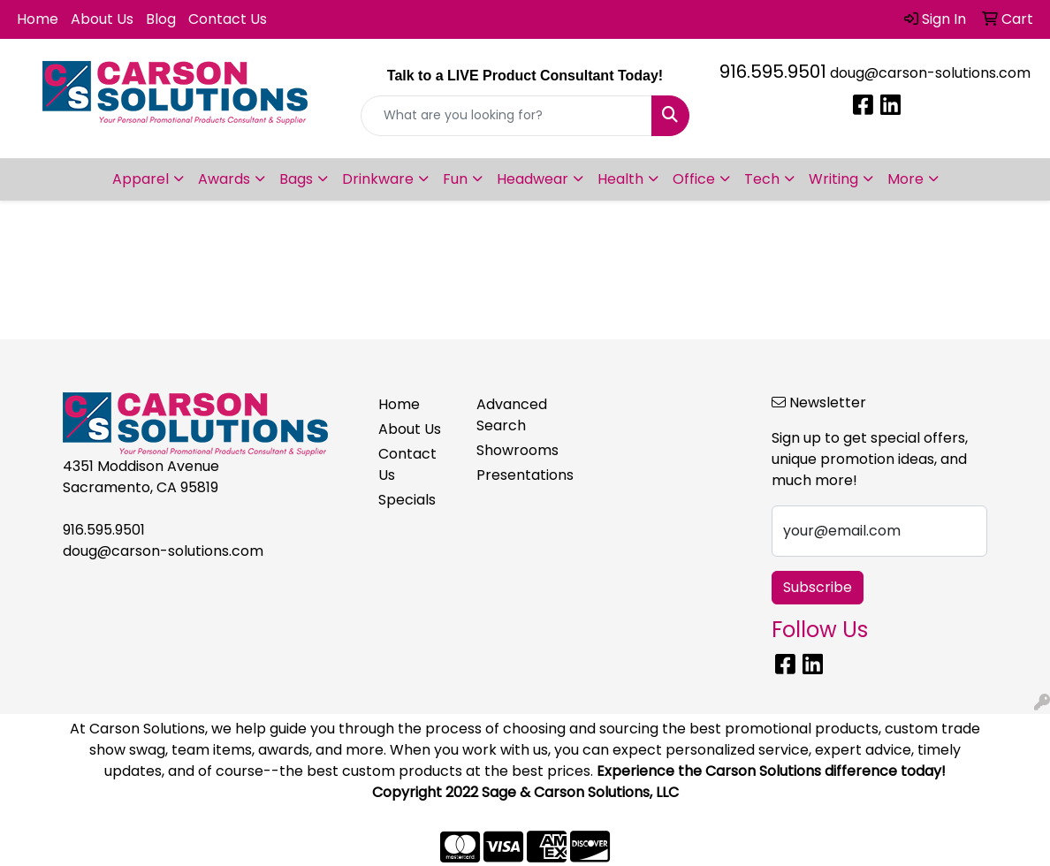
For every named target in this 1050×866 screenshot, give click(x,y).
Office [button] (694, 179)
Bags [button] (296, 179)
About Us (102, 19)
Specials (407, 500)
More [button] (905, 179)
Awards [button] (224, 179)
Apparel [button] (140, 179)
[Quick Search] (506, 115)
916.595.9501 (772, 71)
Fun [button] (455, 179)
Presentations (514, 475)
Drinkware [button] (378, 179)
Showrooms (514, 450)
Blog (161, 19)
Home (37, 19)
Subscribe (817, 587)
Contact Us (227, 19)
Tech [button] (762, 179)
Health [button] (620, 179)
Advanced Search (511, 415)
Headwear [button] (532, 179)
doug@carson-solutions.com (930, 73)
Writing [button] (833, 179)
